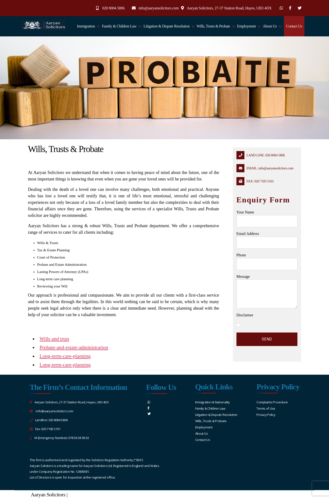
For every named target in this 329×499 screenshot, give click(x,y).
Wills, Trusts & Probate (213, 26)
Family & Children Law (119, 26)
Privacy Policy (265, 415)
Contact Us (294, 26)
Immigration (86, 26)
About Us (270, 26)
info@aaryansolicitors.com (159, 8)
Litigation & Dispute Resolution (166, 26)
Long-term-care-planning (65, 356)
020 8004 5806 (113, 8)
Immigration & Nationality (212, 402)
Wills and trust (54, 339)
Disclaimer (244, 315)
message (266, 291)
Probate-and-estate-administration (74, 347)
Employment (246, 26)
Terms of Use (265, 408)
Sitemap (77, 495)
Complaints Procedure (272, 402)
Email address (266, 240)
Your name (266, 218)
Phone (266, 261)
